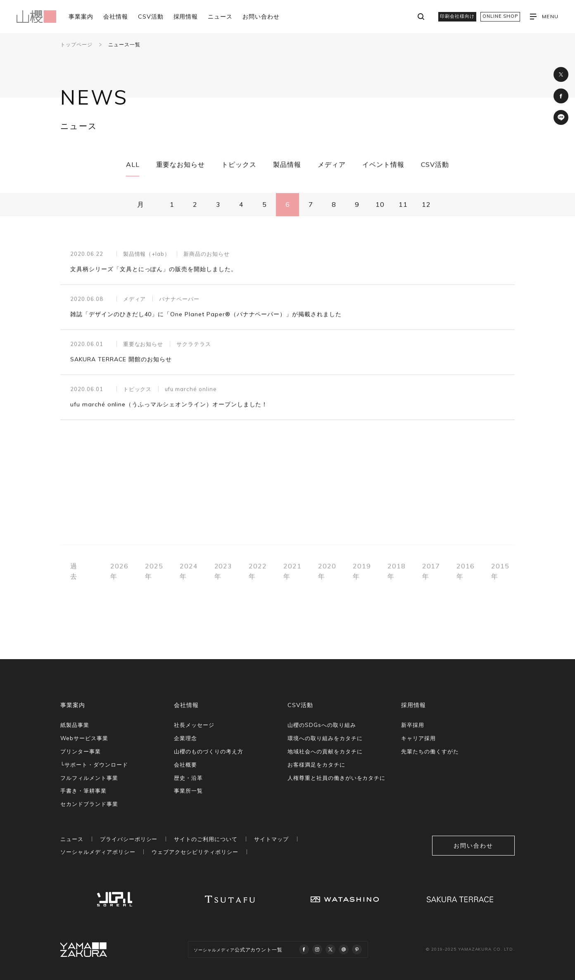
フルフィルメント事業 (89, 777)
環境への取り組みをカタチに (325, 738)
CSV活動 (151, 16)
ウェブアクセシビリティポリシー (195, 852)
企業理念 (185, 738)
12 (426, 205)
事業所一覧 (188, 790)
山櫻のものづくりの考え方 (208, 751)
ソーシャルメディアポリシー (97, 852)
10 (380, 205)
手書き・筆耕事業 (83, 790)
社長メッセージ (194, 725)
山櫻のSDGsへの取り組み (322, 725)
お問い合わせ (261, 16)
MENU (544, 16)
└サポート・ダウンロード (94, 764)
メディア (332, 164)
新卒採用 (412, 725)
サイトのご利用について (206, 839)
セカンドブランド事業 (89, 804)
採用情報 (185, 16)
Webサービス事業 (84, 738)
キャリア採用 (418, 738)
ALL (133, 164)
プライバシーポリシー (129, 839)
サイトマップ (271, 839)
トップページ (76, 44)
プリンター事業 (80, 751)
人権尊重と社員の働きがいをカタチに (336, 777)
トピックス (239, 164)
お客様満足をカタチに (316, 764)
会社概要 (185, 764)
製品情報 (287, 164)
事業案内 (81, 16)
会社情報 (115, 16)
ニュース (220, 16)
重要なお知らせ (180, 164)
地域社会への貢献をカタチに (325, 751)
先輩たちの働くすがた (430, 751)
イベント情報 (383, 164)
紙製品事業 (74, 725)
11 (403, 205)
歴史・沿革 (188, 777)
